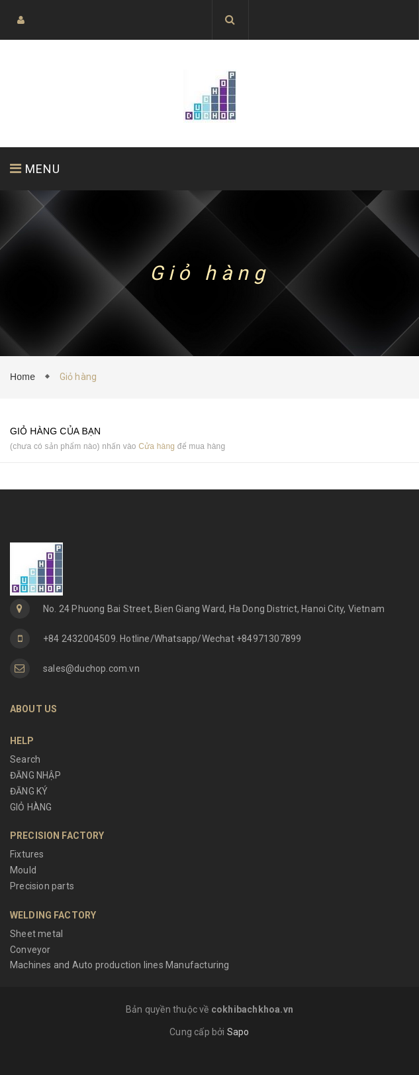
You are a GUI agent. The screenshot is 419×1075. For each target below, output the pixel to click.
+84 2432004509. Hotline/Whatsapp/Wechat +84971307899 (172, 638)
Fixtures (27, 854)
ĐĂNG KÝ (29, 791)
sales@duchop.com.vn (91, 668)
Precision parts (42, 886)
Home (25, 376)
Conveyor (30, 949)
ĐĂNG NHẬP (35, 775)
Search (25, 759)
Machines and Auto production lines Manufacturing (120, 965)
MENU (35, 168)
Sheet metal (36, 933)
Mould (23, 870)
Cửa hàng (156, 446)
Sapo (238, 1032)
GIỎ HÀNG (31, 807)
